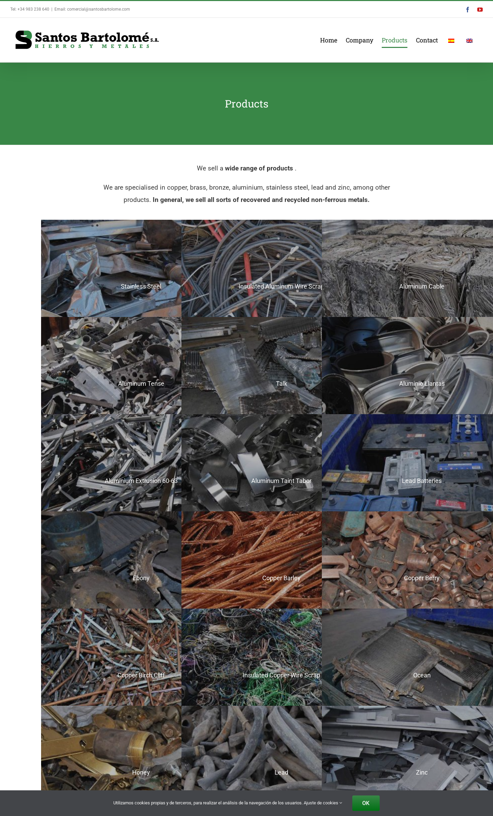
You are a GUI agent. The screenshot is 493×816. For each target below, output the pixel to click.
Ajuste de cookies (323, 802)
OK (365, 803)
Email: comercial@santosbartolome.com (92, 9)
